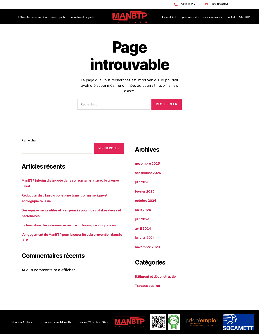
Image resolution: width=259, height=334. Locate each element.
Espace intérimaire (189, 17)
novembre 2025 (149, 163)
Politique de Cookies (21, 322)
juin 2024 (143, 219)
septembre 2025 (150, 172)
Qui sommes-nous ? (213, 17)
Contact (231, 17)
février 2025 (146, 191)
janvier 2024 (146, 237)
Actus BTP (244, 17)
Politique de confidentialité (57, 322)
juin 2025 (143, 182)
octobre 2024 (147, 200)
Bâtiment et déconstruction (32, 17)
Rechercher (29, 140)
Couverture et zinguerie (82, 17)
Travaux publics (58, 17)
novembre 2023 (149, 247)
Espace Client (169, 17)
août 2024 (144, 209)
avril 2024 (144, 228)
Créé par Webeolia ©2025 (93, 322)
